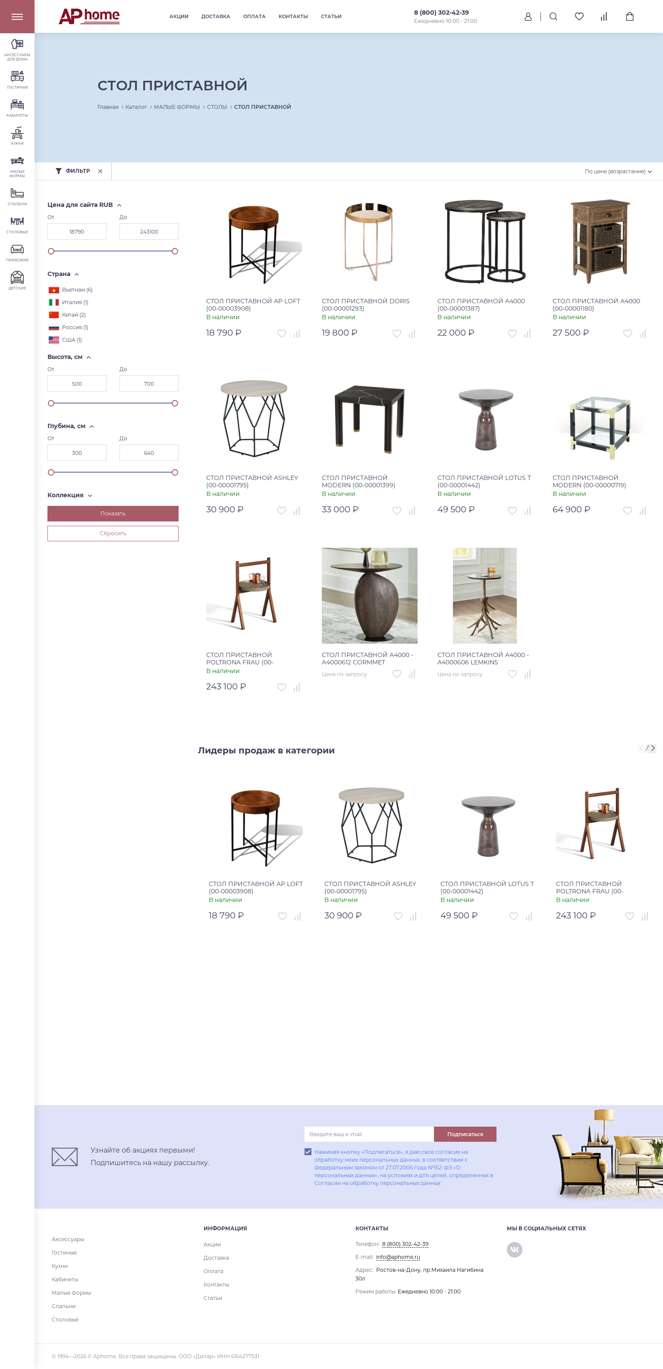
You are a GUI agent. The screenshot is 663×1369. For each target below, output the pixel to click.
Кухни (60, 1266)
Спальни (63, 1306)
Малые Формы (71, 1293)
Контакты (293, 16)
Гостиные (64, 1252)
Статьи (331, 16)
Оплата (254, 16)
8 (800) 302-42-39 (441, 12)
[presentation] (642, 748)
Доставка (215, 16)
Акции (179, 16)
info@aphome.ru (398, 1257)
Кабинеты (65, 1279)
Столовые (65, 1319)
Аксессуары (68, 1239)
